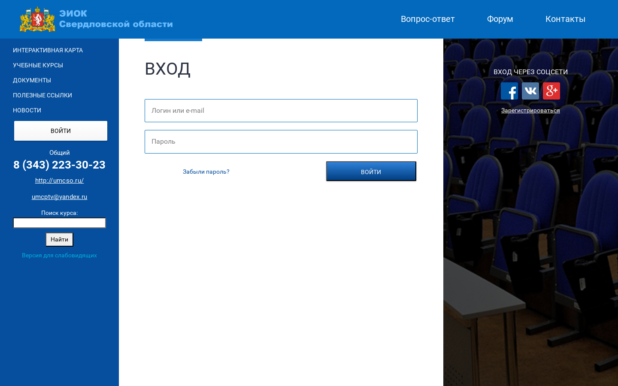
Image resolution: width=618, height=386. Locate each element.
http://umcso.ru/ (59, 180)
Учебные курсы (38, 65)
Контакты (565, 19)
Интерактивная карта (48, 50)
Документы (32, 80)
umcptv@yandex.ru (60, 197)
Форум (500, 19)
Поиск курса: (59, 212)
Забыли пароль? (206, 171)
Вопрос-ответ (428, 19)
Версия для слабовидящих (59, 255)
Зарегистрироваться (530, 110)
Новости (27, 110)
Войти (61, 130)
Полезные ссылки (42, 95)
